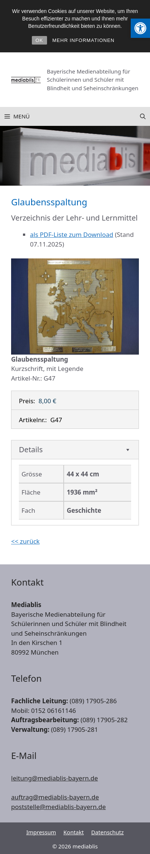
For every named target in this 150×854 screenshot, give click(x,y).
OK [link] (39, 40)
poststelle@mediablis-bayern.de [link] (58, 806)
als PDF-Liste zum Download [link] (71, 234)
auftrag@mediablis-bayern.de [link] (55, 797)
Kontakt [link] (73, 832)
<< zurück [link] (25, 541)
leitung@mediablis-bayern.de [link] (54, 778)
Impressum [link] (41, 832)
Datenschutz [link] (107, 832)
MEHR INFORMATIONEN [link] (83, 40)
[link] (140, 28)
